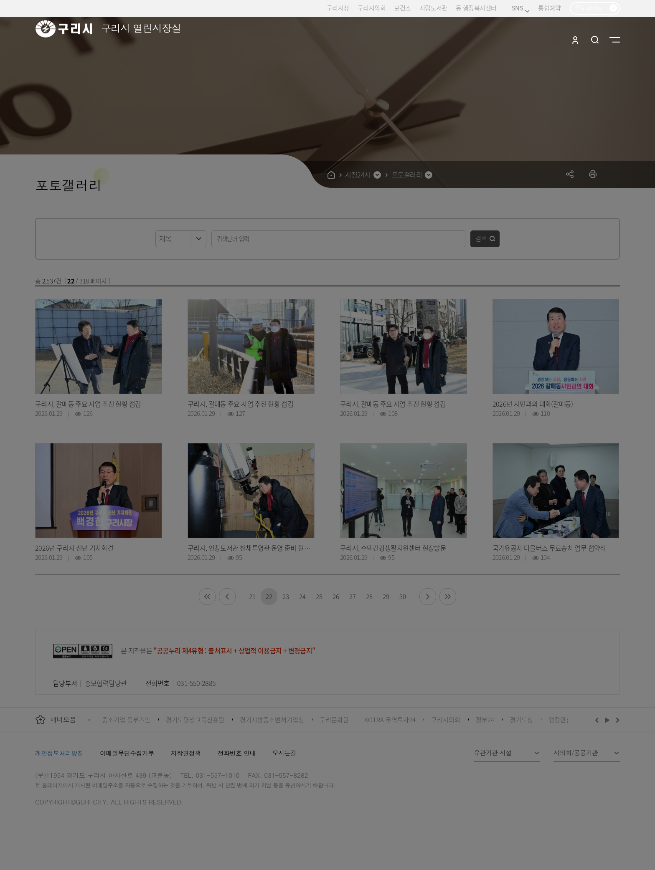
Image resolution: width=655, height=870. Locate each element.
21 (252, 596)
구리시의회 (372, 7)
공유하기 (570, 173)
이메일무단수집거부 (127, 753)
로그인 (575, 39)
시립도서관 (433, 7)
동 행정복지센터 (476, 7)
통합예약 (549, 7)
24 (302, 596)
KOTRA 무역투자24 (390, 719)
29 (386, 596)
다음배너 (616, 720)
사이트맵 (614, 39)
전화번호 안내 (237, 753)
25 (319, 596)
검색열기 (595, 39)
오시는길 (284, 753)
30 (402, 596)
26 (336, 596)
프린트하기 (593, 173)
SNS (521, 8)
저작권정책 (186, 753)
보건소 (402, 7)
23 (285, 596)
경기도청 (521, 719)
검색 (481, 238)
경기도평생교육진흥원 (195, 719)
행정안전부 (563, 719)
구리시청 (338, 7)
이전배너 (598, 720)
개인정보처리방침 (59, 753)
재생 (607, 720)
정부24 (485, 719)
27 (352, 596)
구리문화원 (334, 719)
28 (369, 596)
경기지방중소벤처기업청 (272, 719)
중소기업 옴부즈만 (126, 719)
